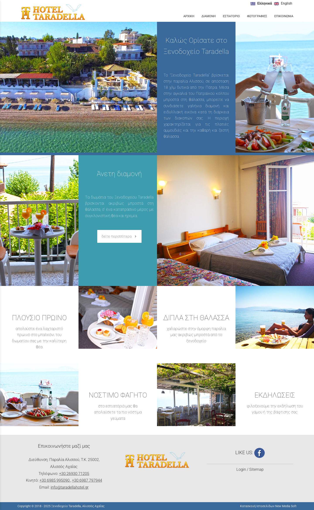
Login (241, 469)
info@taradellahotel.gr (70, 487)
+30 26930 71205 (74, 473)
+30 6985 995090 (54, 480)
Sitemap (256, 469)
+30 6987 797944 (87, 480)
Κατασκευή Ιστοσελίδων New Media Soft (268, 506)
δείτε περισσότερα (119, 236)
